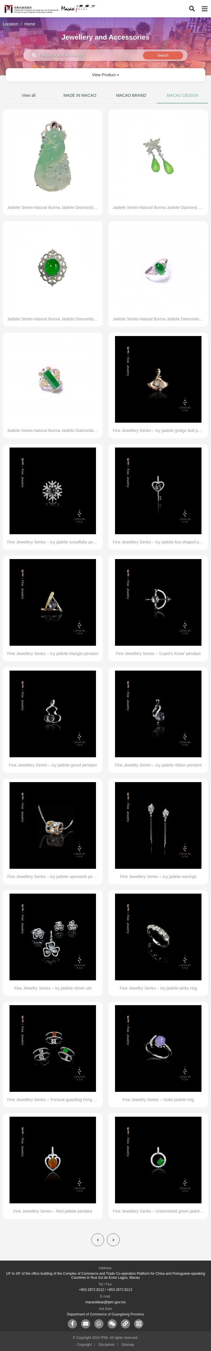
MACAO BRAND (131, 95)
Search (162, 55)
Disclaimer (107, 1345)
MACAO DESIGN (182, 95)
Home (30, 24)
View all (28, 95)
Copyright (84, 1345)
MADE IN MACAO (79, 95)
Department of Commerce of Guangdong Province (105, 1314)
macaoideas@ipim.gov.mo (105, 1302)
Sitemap (127, 1345)
